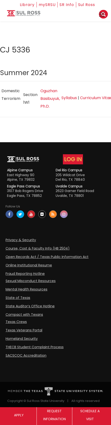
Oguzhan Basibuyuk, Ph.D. (50, 98)
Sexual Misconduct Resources (31, 280)
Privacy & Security (21, 240)
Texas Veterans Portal (24, 330)
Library (27, 4)
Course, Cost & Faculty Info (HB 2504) (38, 248)
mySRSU (47, 4)
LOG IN (73, 159)
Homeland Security (22, 338)
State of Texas (18, 297)
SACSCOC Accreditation (26, 355)
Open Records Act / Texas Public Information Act (47, 256)
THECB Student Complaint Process (35, 347)
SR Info (67, 4)
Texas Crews (16, 321)
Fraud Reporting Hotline (25, 273)
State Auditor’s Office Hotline (30, 306)
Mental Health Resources (26, 289)
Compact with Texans (24, 314)
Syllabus (69, 98)
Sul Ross (86, 4)
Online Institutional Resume (29, 265)
